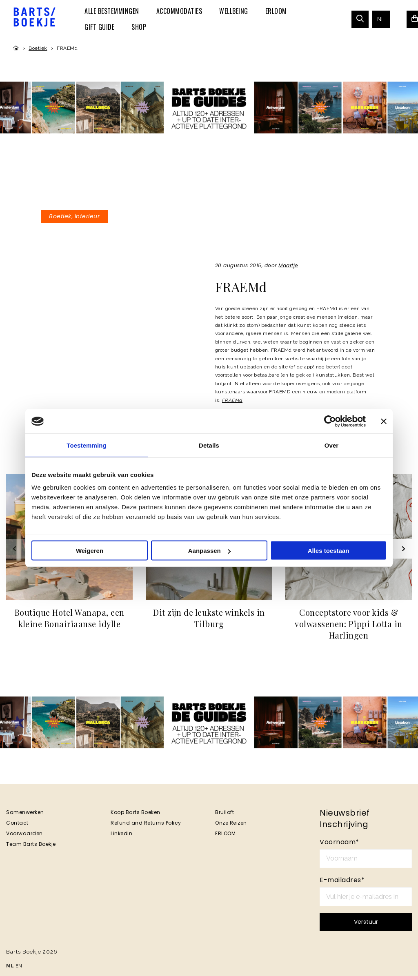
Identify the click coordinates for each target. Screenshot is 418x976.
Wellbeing (233, 11)
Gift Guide (99, 27)
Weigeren (89, 550)
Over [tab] (332, 445)
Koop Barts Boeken (135, 812)
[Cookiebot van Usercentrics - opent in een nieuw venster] (330, 421)
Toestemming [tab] (87, 445)
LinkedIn (121, 833)
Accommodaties (179, 11)
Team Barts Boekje (31, 844)
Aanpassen (209, 550)
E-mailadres (342, 880)
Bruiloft (224, 812)
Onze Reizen (231, 822)
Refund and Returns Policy (146, 822)
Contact (17, 822)
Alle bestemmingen (111, 11)
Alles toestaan (328, 550)
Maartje (288, 265)
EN (19, 966)
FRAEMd (232, 400)
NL (381, 19)
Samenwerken (25, 812)
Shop (138, 27)
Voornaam (339, 842)
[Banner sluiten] (384, 421)
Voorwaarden (24, 833)
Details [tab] (209, 445)
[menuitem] (112, 11)
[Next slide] (402, 549)
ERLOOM (276, 11)
